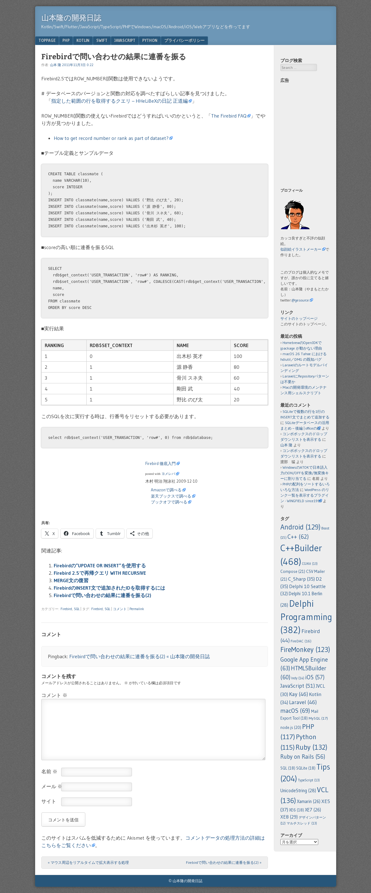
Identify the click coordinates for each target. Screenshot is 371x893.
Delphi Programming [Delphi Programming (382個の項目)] (306, 616)
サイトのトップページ (299, 318)
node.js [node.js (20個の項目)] (290, 727)
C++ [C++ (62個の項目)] (298, 536)
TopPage (47, 40)
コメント (120, 609)
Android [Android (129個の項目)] (300, 527)
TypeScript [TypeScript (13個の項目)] (309, 780)
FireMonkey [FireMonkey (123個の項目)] (305, 649)
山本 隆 (55, 65)
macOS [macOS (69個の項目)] (295, 710)
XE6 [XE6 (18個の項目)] (296, 810)
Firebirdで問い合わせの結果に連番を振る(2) (102, 595)
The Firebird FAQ (229, 116)
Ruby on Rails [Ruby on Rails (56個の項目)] (302, 756)
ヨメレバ (168, 474)
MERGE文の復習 (71, 580)
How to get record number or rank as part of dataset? (111, 138)
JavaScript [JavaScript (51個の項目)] (297, 685)
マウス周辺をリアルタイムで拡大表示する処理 (88, 862)
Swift (101, 40)
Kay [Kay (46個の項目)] (298, 694)
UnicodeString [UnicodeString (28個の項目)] (298, 790)
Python (149, 40)
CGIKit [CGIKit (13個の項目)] (310, 563)
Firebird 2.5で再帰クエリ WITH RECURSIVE (100, 573)
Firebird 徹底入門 (160, 463)
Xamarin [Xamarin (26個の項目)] (308, 801)
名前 (49, 771)
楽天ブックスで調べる (171, 495)
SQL (76, 609)
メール (51, 786)
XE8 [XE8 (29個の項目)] (289, 817)
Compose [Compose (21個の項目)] (292, 571)
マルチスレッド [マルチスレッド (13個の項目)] (302, 823)
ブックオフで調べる (169, 501)
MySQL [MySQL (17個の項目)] (318, 718)
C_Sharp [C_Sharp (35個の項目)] (301, 579)
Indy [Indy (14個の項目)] (297, 678)
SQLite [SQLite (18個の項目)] (305, 768)
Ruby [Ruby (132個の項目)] (311, 747)
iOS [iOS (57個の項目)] (314, 677)
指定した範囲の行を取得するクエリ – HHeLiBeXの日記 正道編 (119, 101)
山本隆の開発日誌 (71, 18)
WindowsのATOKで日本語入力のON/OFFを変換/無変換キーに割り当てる (304, 473)
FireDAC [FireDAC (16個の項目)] (301, 641)
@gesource (300, 300)
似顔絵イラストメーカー (300, 249)
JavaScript (124, 40)
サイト (48, 801)
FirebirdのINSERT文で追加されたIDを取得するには (109, 588)
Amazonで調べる (166, 489)
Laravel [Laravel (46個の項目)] (303, 702)
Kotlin (82, 40)
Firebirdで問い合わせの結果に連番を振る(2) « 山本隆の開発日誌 (139, 656)
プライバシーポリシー (184, 40)
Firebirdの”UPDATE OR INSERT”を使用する (100, 565)
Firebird (66, 609)
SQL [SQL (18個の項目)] (287, 768)
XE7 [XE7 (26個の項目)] (313, 810)
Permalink (136, 609)
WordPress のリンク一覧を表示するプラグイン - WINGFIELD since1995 (304, 495)
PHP (66, 40)
